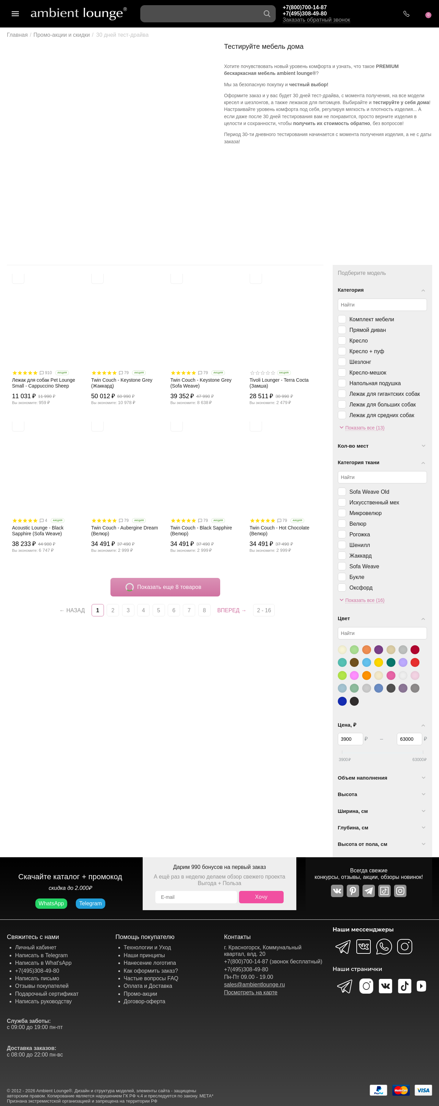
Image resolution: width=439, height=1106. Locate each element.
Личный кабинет (35, 947)
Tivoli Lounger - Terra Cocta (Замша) (279, 383)
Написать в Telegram (41, 955)
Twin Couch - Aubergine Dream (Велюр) (124, 530)
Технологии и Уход (147, 947)
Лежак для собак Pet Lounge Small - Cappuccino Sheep (43, 383)
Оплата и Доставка (148, 986)
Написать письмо (37, 978)
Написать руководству (43, 1001)
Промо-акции (140, 994)
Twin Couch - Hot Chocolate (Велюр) (280, 530)
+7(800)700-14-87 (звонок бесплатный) (273, 961)
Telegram (90, 903)
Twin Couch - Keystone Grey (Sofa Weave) (201, 383)
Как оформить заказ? (151, 971)
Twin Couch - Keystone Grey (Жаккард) (121, 383)
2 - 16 (264, 610)
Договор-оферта (144, 1001)
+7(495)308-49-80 (305, 13)
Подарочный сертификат (47, 994)
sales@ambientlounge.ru (254, 984)
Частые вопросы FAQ (151, 978)
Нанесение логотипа (150, 963)
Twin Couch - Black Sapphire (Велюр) (201, 530)
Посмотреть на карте (250, 992)
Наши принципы (144, 955)
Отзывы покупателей (42, 986)
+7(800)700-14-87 (305, 7)
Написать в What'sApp (43, 963)
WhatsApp (51, 903)
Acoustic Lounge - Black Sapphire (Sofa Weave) (37, 530)
